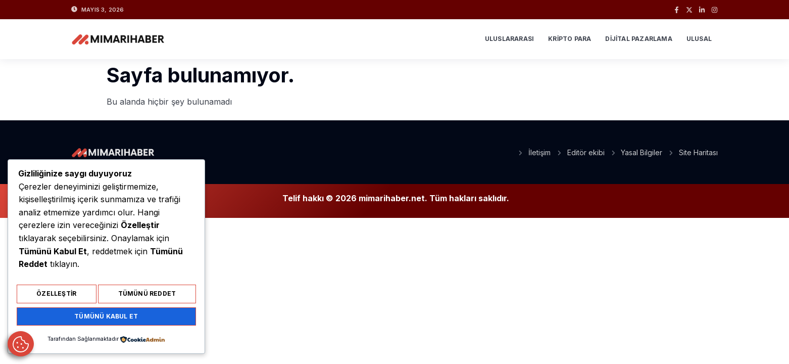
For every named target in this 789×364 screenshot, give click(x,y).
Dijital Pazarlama (638, 38)
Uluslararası (509, 38)
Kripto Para (569, 38)
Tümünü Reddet (147, 297)
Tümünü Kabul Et (106, 317)
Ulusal (699, 38)
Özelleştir (56, 297)
